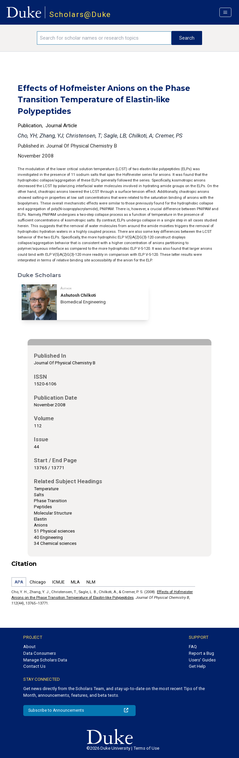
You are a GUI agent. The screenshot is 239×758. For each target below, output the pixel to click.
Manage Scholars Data (45, 659)
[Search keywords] (104, 38)
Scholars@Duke (80, 14)
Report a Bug (201, 653)
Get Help (197, 666)
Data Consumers (39, 653)
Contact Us (34, 666)
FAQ (193, 646)
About (29, 646)
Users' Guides (202, 659)
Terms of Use (146, 748)
